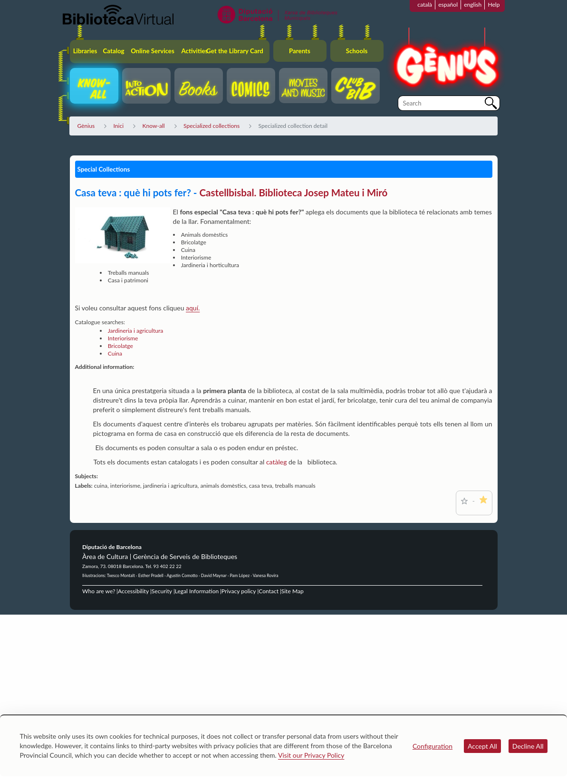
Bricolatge (120, 345)
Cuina (115, 353)
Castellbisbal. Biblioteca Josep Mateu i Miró (294, 192)
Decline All (528, 746)
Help (494, 4)
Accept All (482, 746)
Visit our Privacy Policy (311, 755)
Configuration (432, 746)
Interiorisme (123, 338)
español (448, 4)
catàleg (277, 462)
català (424, 4)
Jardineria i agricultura (135, 330)
